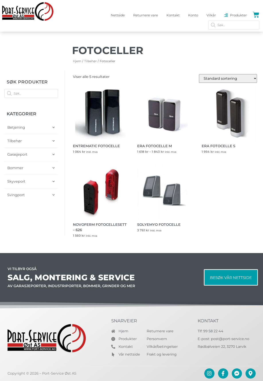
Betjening (31, 127)
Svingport (31, 194)
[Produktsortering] (228, 78)
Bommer (31, 167)
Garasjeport (31, 154)
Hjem (77, 61)
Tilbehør (31, 140)
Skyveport (31, 181)
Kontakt (208, 320)
